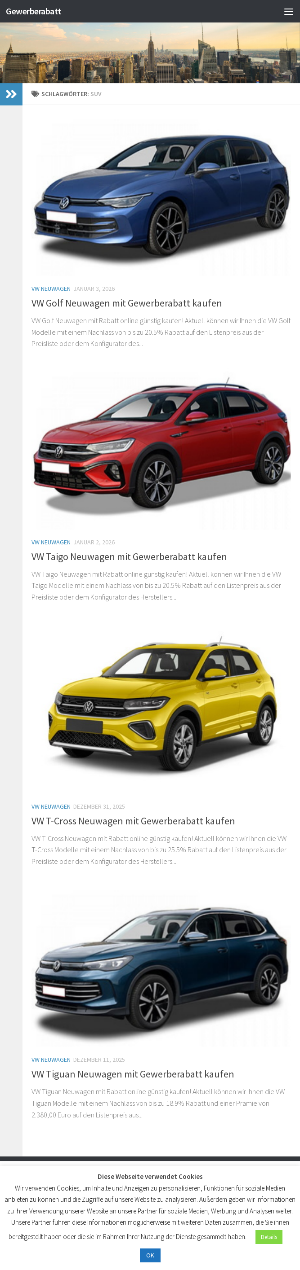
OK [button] (150, 1255)
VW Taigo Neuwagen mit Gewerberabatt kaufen (129, 556)
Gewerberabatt (36, 11)
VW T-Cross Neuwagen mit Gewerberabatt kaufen (133, 821)
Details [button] (269, 1237)
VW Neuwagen (51, 289)
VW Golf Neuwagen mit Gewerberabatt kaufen (126, 303)
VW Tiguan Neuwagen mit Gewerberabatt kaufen (132, 1074)
